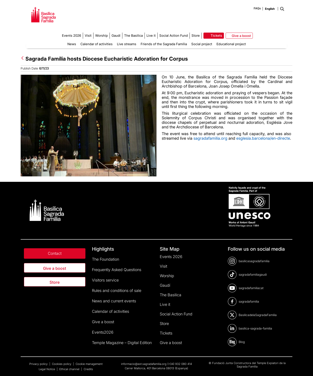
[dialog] (305, 367)
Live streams (126, 44)
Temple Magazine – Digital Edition (122, 342)
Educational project (231, 44)
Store (55, 282)
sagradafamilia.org (210, 138)
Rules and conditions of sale (116, 290)
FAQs (257, 8)
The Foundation (105, 259)
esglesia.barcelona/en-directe (263, 138)
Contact (55, 253)
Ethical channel (69, 369)
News (71, 44)
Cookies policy (62, 364)
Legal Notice (47, 369)
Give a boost (54, 268)
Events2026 (102, 332)
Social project (201, 44)
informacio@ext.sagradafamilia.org (143, 364)
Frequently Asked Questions (116, 269)
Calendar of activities (96, 44)
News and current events (114, 301)
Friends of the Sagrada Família (164, 44)
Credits (88, 369)
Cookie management (89, 364)
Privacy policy (38, 364)
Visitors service (105, 280)
